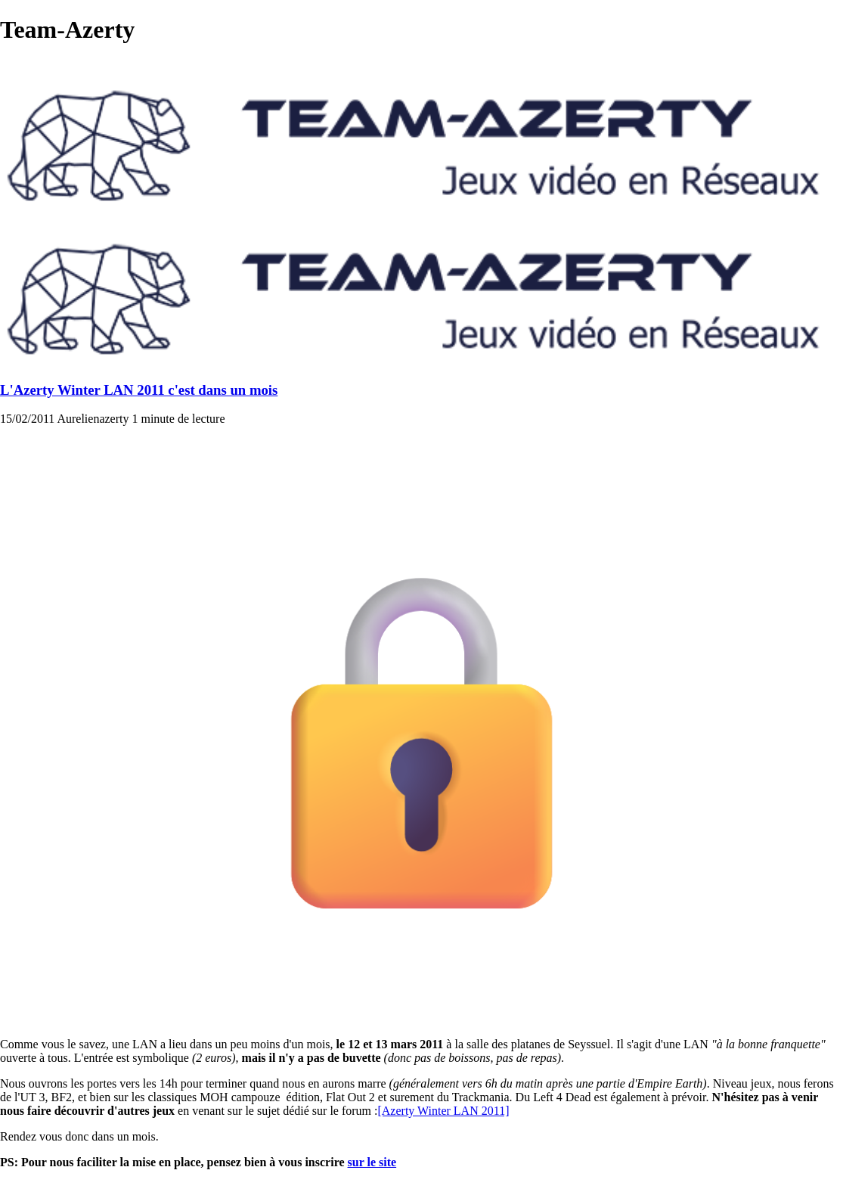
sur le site (372, 1162)
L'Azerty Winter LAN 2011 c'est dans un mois (138, 390)
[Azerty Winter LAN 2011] (443, 1110)
